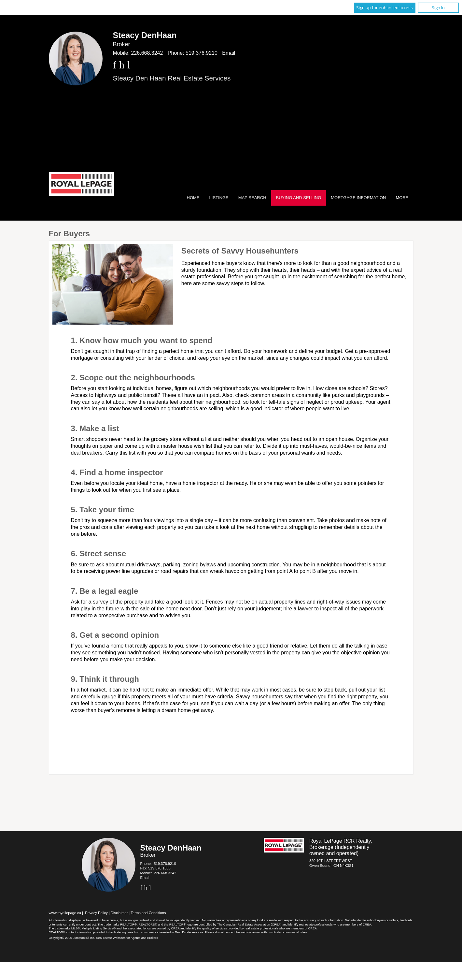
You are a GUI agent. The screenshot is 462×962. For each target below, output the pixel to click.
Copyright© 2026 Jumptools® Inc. (72, 938)
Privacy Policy (96, 913)
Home (193, 197)
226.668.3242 (147, 53)
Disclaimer (119, 913)
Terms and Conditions (148, 913)
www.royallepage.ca (65, 913)
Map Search (252, 197)
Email (228, 53)
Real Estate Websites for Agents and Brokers (127, 938)
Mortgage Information (358, 197)
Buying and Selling (298, 197)
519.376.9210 (201, 53)
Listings (219, 197)
